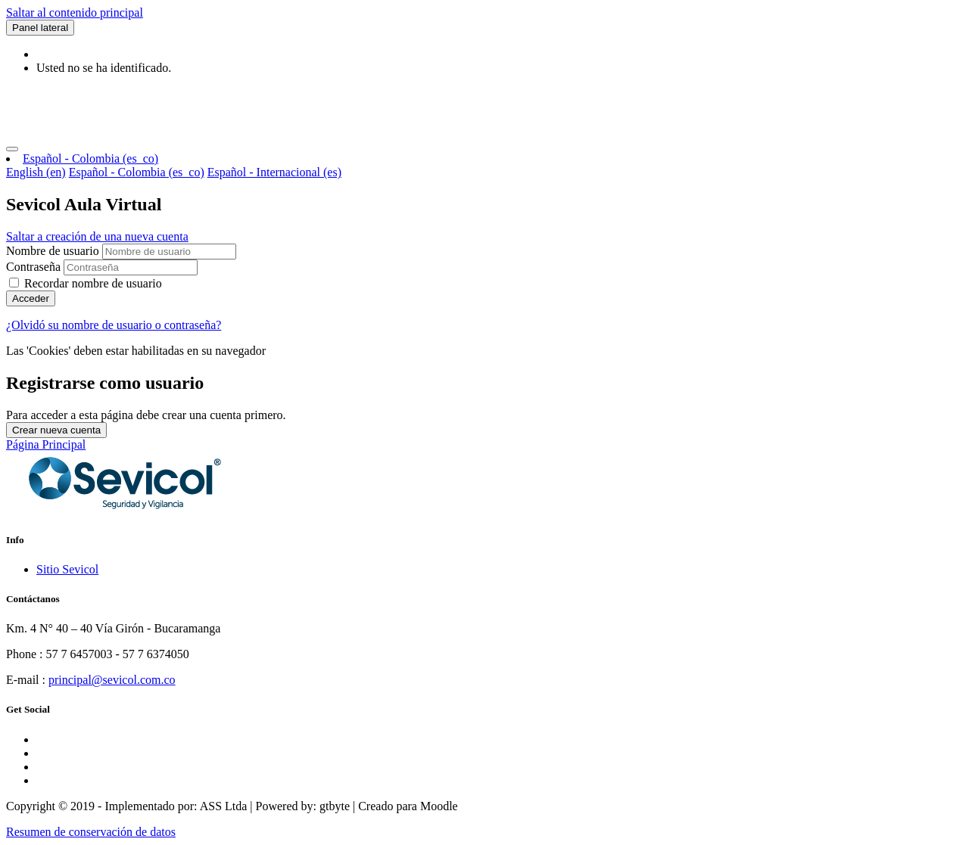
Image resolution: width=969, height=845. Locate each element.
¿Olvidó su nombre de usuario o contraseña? (113, 324)
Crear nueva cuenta (56, 430)
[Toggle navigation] (12, 149)
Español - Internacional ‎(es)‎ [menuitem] (274, 172)
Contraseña (33, 266)
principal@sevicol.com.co (112, 679)
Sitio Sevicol (67, 569)
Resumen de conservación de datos (91, 831)
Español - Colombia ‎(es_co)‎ (90, 158)
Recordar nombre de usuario (93, 283)
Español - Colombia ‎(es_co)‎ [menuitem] (136, 172)
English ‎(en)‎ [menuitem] (36, 172)
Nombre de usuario (54, 250)
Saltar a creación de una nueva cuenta (97, 236)
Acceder (30, 298)
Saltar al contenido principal (74, 12)
